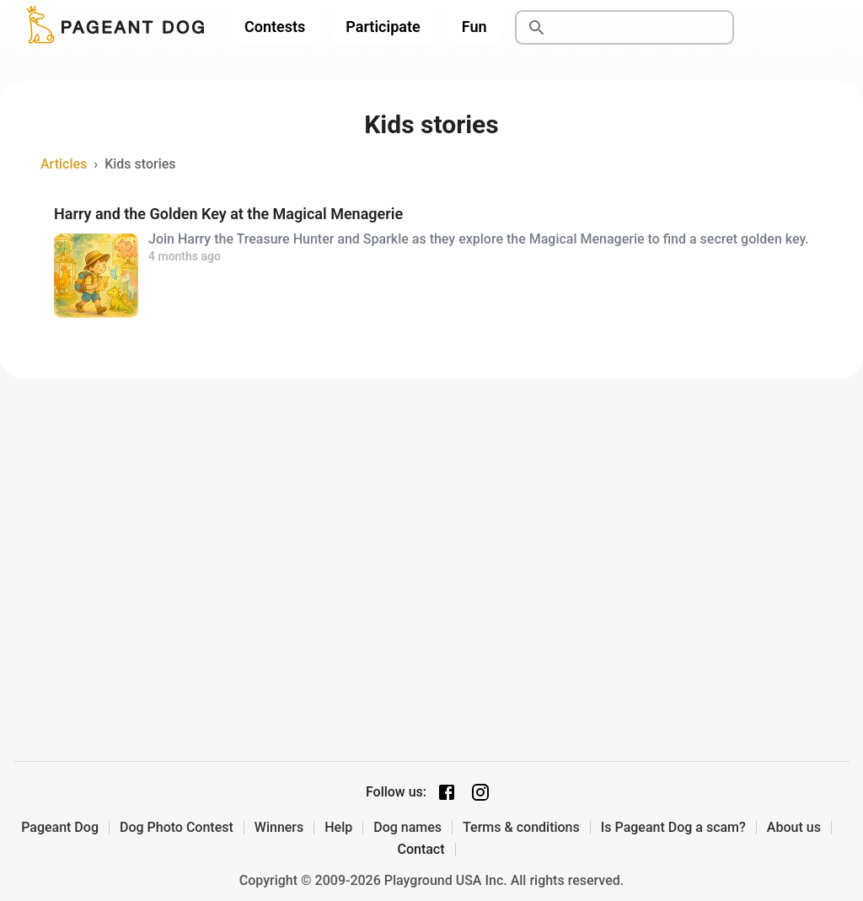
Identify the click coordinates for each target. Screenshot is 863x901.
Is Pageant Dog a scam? (673, 827)
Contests (274, 26)
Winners (279, 827)
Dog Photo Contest (176, 827)
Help (338, 827)
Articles (63, 164)
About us (794, 827)
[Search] (644, 28)
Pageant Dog (60, 827)
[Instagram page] (480, 792)
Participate (383, 26)
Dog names (407, 827)
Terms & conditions (521, 827)
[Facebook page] (447, 792)
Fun (474, 26)
